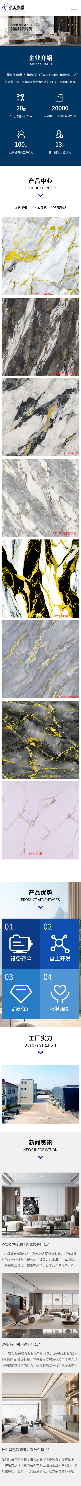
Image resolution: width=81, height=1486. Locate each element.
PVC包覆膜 (39, 207)
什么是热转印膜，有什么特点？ (26, 1450)
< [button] (4, 1094)
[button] (74, 30)
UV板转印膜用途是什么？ (22, 1344)
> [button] (76, 1094)
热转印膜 (20, 207)
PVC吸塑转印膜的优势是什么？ (26, 1244)
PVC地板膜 (58, 207)
